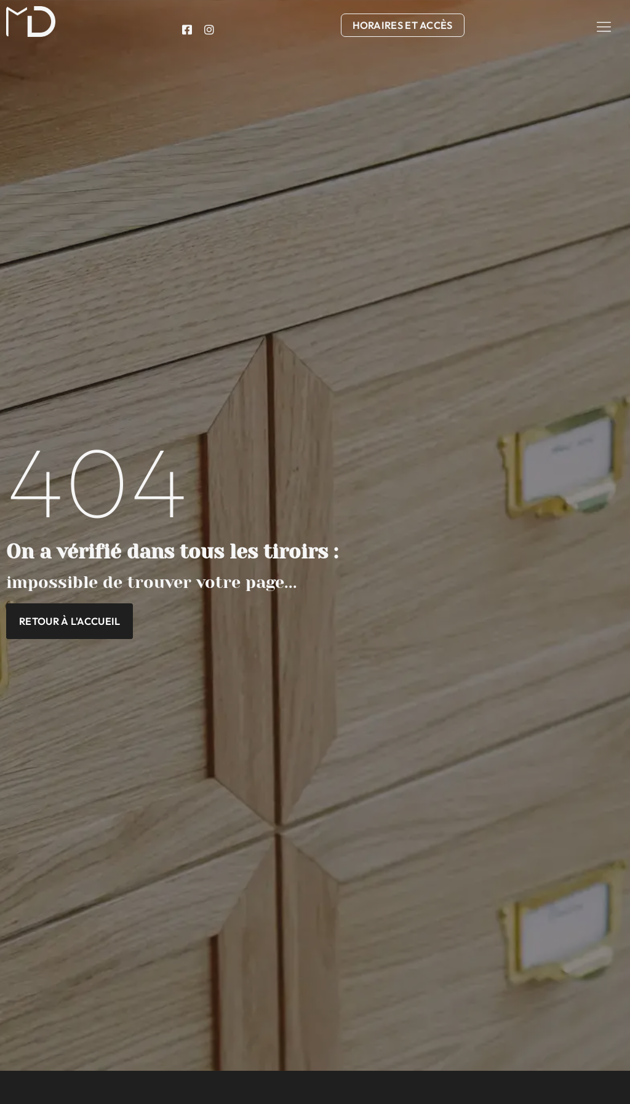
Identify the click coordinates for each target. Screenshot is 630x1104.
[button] (604, 26)
